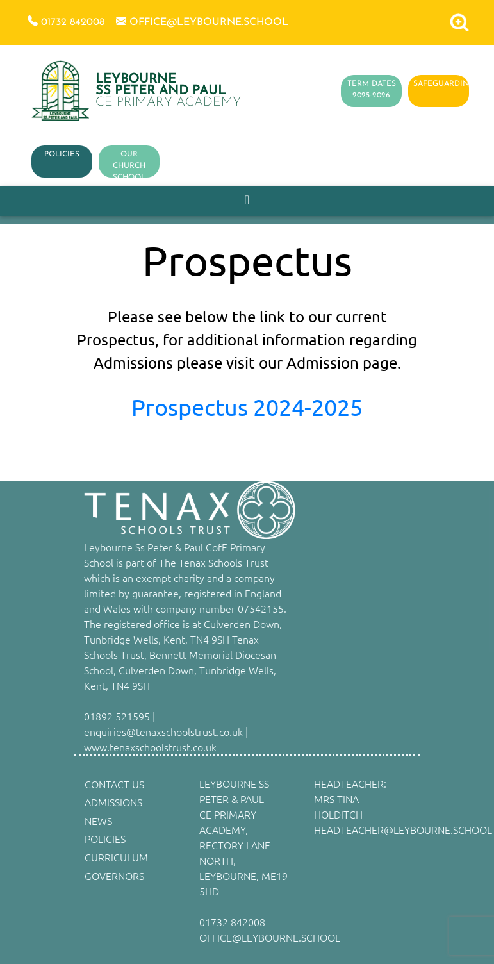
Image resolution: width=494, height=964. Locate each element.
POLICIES (61, 154)
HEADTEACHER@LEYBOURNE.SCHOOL (403, 829)
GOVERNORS (114, 875)
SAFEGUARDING (444, 84)
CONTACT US (114, 784)
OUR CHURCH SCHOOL (129, 166)
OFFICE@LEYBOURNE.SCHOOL (269, 937)
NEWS (98, 820)
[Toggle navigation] (247, 200)
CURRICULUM (116, 857)
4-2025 (327, 406)
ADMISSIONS (113, 802)
